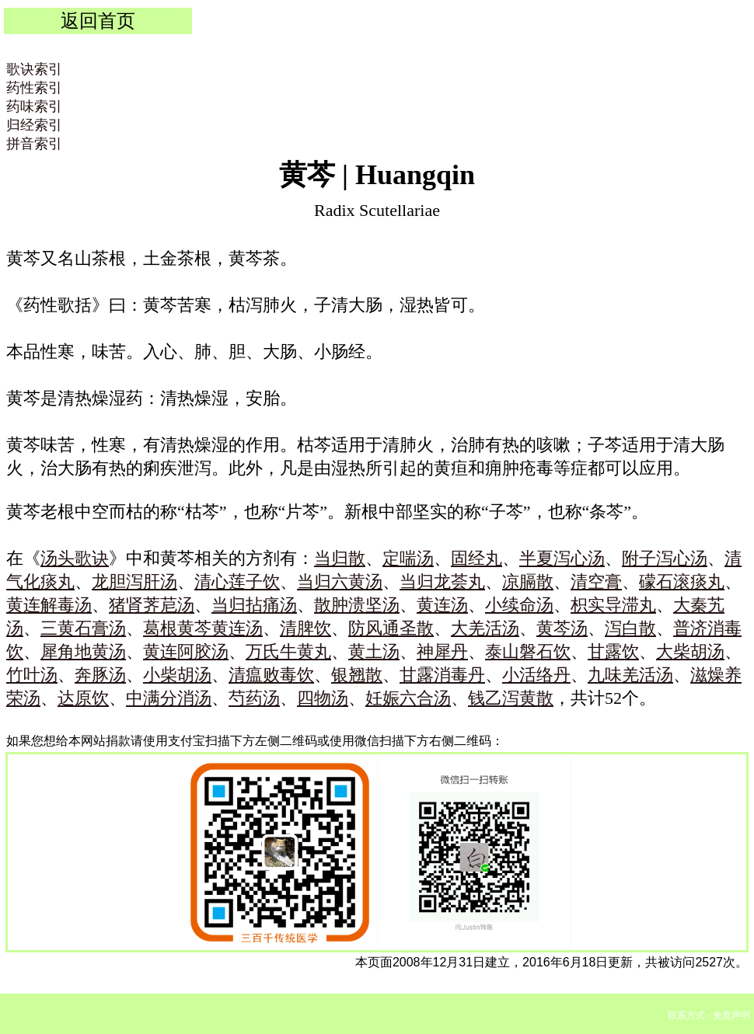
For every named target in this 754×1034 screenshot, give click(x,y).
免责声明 (731, 1015)
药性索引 (34, 88)
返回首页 (98, 20)
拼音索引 (34, 143)
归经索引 (34, 125)
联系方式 (686, 1015)
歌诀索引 (34, 69)
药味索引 (34, 106)
